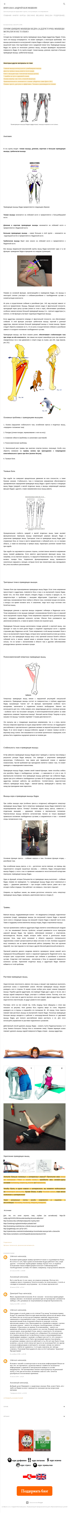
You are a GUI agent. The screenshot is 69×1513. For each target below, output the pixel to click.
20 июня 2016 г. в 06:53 (17, 1270)
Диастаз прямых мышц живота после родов (18, 71)
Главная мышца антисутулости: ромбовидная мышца (22, 68)
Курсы (23, 15)
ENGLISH (48, 15)
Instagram (42, 1203)
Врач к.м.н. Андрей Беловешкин (20, 8)
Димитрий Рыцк (16, 1293)
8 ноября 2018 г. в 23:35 (18, 1354)
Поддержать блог (34, 1491)
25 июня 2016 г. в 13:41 (17, 1287)
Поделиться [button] (7, 1242)
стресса (23, 1183)
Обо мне (31, 15)
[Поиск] (64, 3)
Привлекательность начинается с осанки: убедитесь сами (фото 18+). (28, 81)
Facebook (26, 1203)
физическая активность (26, 1245)
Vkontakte (18, 1203)
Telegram (34, 1203)
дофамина (40, 1183)
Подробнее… (59, 15)
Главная (7, 15)
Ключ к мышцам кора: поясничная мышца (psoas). (21, 74)
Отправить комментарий (13, 1398)
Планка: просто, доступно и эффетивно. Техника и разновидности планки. (29, 84)
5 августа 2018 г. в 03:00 (18, 1304)
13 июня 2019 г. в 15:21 (17, 1376)
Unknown (13, 1256)
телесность (13, 1245)
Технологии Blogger (34, 1502)
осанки (31, 1183)
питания (15, 1183)
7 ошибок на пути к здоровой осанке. (16, 76)
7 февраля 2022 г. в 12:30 (18, 1393)
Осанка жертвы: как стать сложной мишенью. (19, 79)
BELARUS (40, 15)
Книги (15, 15)
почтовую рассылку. (15, 1192)
